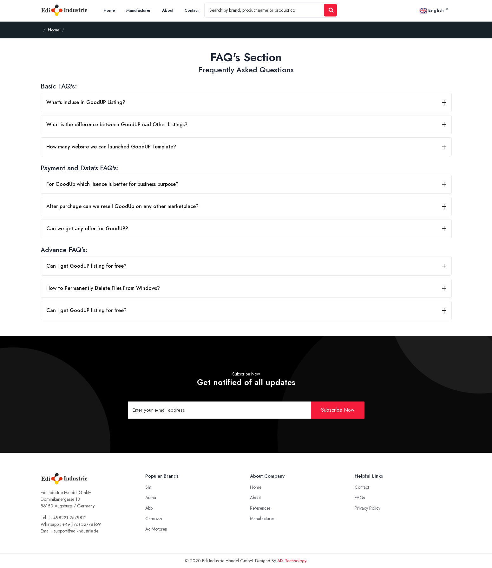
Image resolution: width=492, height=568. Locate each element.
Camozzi (153, 518)
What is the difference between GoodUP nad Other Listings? (116, 124)
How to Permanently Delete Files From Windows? (103, 288)
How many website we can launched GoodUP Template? (111, 146)
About (167, 10)
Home (109, 10)
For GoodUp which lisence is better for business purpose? (112, 184)
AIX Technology (291, 561)
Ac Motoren (156, 529)
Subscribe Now (337, 410)
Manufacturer (138, 10)
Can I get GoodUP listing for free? (86, 266)
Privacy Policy (367, 508)
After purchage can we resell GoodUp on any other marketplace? (122, 206)
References (260, 508)
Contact (192, 10)
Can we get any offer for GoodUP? (87, 228)
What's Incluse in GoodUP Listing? (85, 102)
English (433, 11)
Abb (149, 508)
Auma (150, 497)
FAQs (360, 497)
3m (148, 487)
